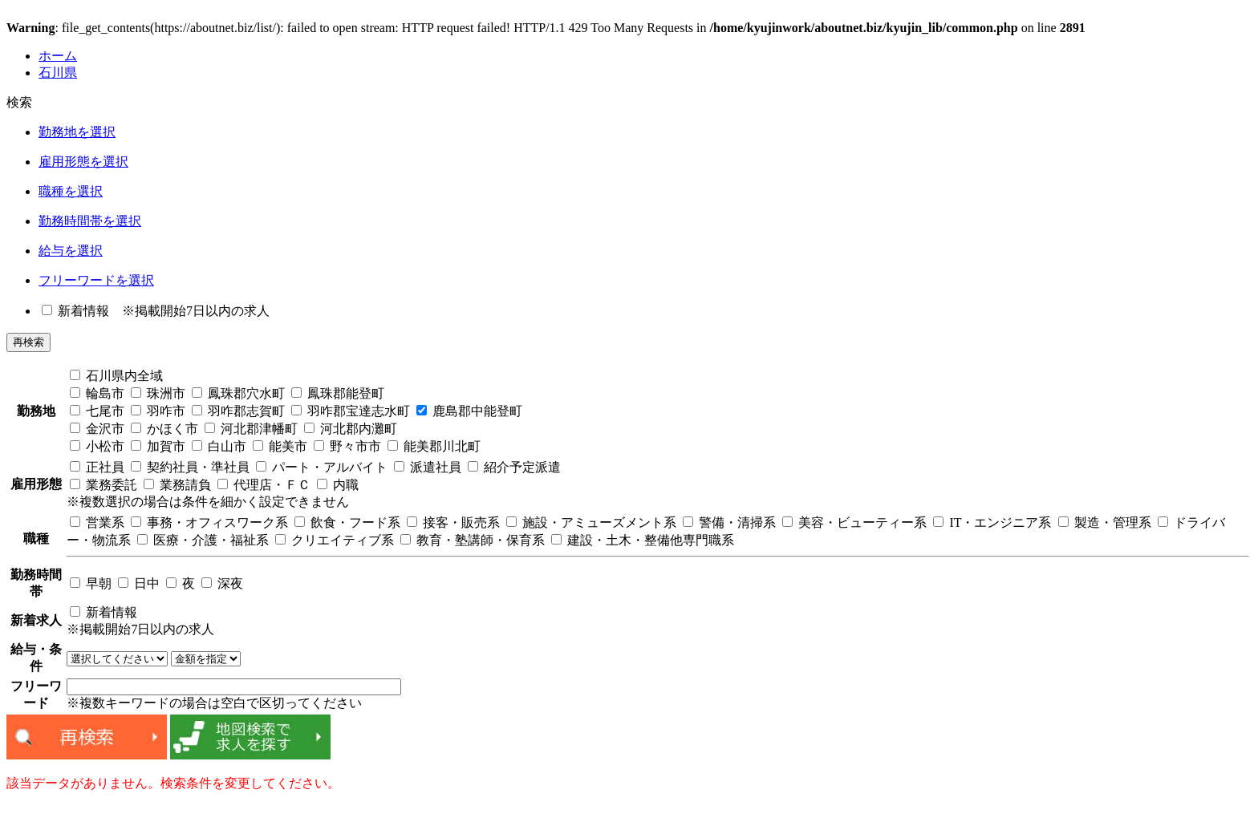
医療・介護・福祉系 (203, 540)
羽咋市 (158, 411)
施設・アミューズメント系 (591, 522)
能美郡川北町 (434, 446)
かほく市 (164, 428)
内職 (338, 485)
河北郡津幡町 (251, 428)
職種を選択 (71, 191)
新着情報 (75, 311)
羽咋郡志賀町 (238, 411)
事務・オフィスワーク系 (209, 522)
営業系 (97, 522)
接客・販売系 (453, 522)
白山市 (219, 446)
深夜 (222, 583)
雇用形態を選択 (83, 161)
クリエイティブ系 (334, 540)
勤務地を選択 (77, 132)
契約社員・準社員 (190, 467)
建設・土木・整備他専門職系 (642, 540)
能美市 (280, 446)
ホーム (58, 56)
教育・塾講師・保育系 (472, 540)
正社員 (97, 467)
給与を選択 (71, 250)
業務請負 (177, 485)
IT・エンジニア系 (992, 522)
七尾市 (97, 411)
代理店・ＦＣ (263, 485)
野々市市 (347, 446)
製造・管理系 (1104, 522)
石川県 (58, 72)
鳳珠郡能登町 (337, 393)
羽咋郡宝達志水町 (350, 411)
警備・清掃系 (729, 522)
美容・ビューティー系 (854, 522)
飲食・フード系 (347, 522)
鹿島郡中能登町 (469, 411)
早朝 (91, 583)
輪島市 (97, 393)
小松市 (97, 446)
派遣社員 (427, 467)
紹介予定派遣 (514, 467)
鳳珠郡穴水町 (238, 393)
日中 (139, 583)
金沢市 (97, 428)
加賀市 (158, 446)
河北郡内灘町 (350, 428)
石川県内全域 (116, 376)
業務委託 (103, 485)
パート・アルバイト (322, 467)
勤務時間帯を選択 (90, 221)
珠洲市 (158, 393)
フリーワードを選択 (96, 280)
